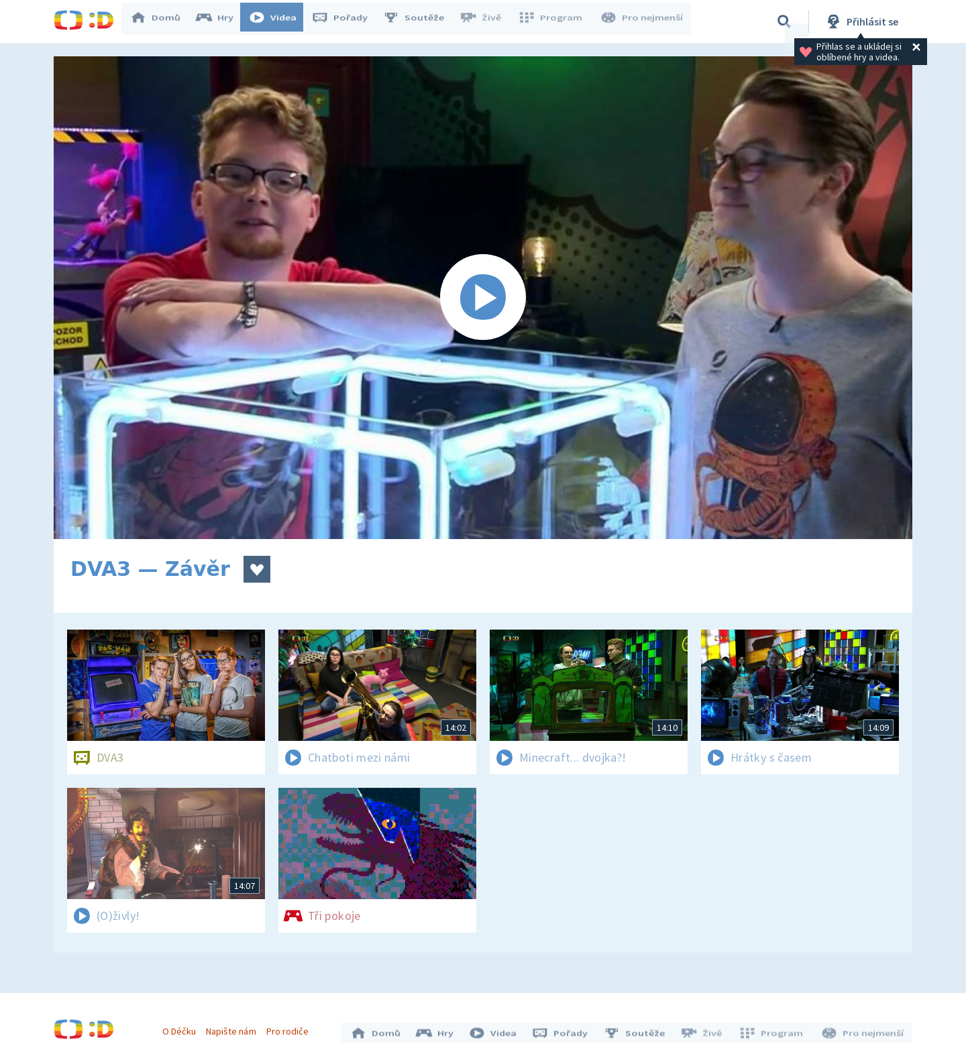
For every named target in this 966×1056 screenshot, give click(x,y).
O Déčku (182, 1028)
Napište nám (234, 1028)
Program (554, 21)
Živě (486, 21)
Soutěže (419, 21)
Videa (279, 21)
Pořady (346, 21)
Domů (162, 21)
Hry (221, 21)
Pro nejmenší (642, 21)
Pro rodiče (291, 1028)
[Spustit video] (483, 297)
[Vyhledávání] (784, 21)
